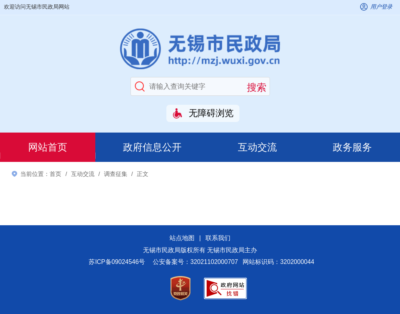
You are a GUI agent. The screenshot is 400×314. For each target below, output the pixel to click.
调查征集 (115, 173)
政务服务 (352, 147)
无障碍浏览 (211, 113)
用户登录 (381, 7)
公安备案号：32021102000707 (195, 261)
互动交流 (257, 147)
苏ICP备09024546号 (117, 261)
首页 (55, 173)
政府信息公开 (152, 147)
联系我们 (217, 238)
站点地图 (182, 238)
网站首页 (47, 147)
